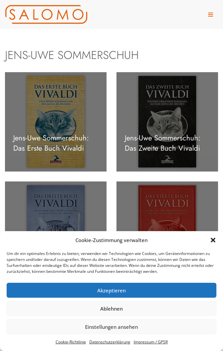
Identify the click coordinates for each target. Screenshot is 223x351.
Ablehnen (111, 308)
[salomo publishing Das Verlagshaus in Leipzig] (46, 14)
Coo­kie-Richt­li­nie (71, 342)
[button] (213, 240)
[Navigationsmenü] (210, 14)
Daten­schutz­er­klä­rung (109, 342)
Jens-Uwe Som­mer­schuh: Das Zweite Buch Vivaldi (163, 142)
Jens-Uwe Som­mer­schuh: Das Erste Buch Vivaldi (51, 142)
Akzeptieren (111, 290)
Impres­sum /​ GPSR (151, 342)
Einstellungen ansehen (111, 327)
